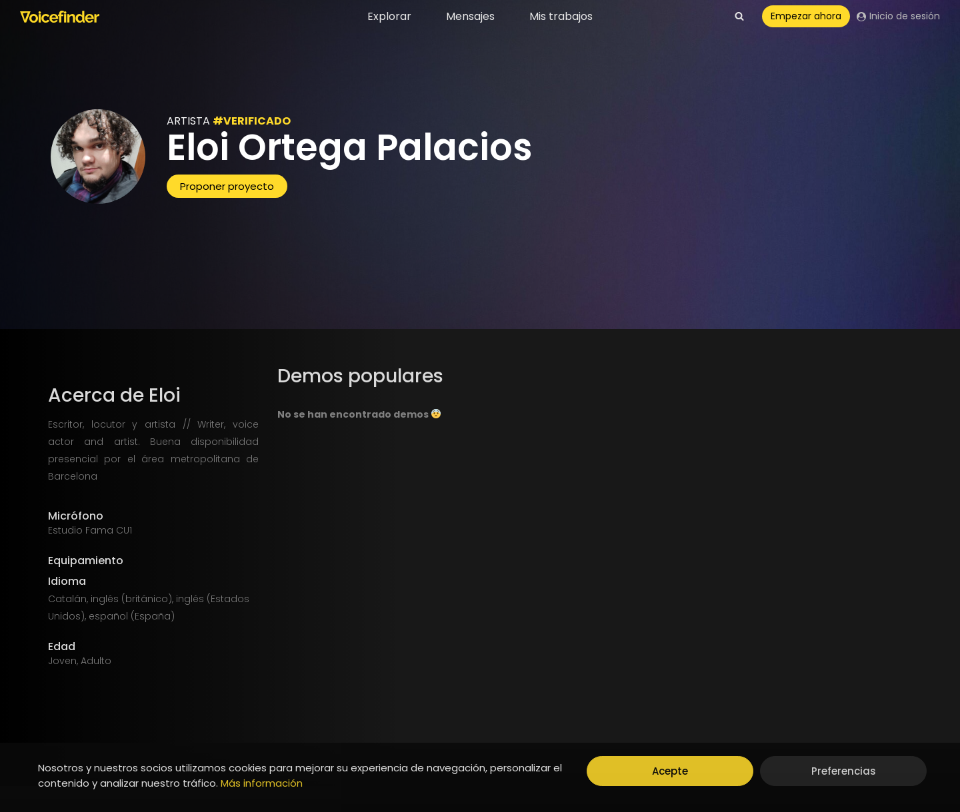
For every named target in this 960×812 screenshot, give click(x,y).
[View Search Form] (739, 16)
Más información (262, 783)
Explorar (389, 16)
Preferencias (843, 771)
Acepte (670, 771)
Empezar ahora (806, 16)
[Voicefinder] (59, 17)
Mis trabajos (561, 16)
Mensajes (470, 16)
